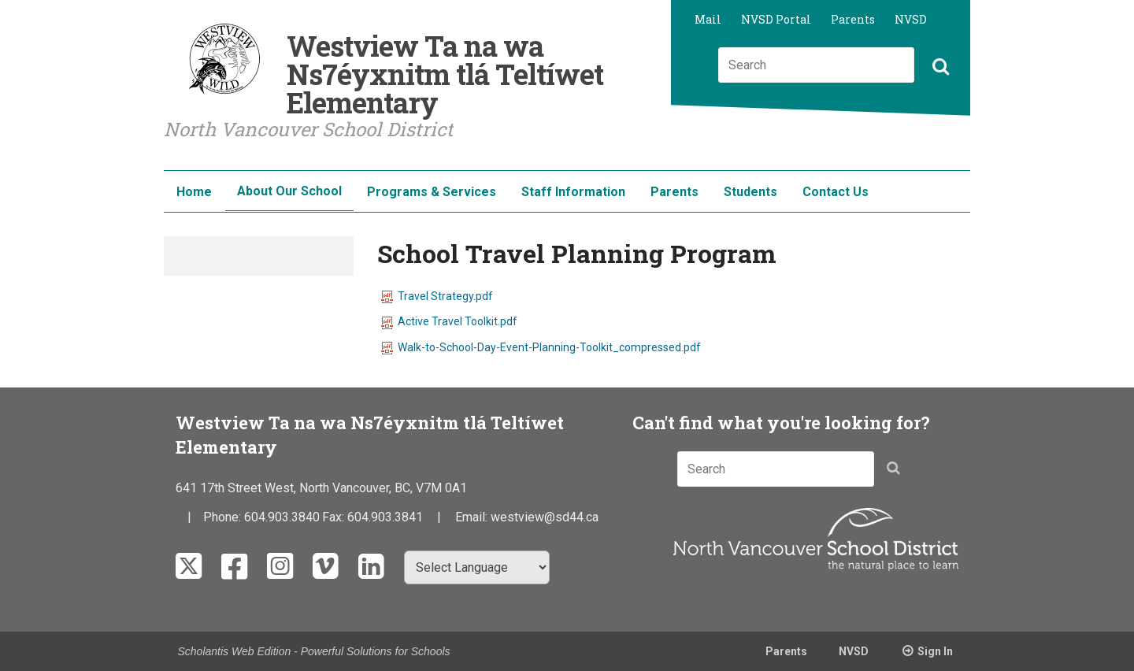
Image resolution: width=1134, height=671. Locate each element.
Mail (708, 19)
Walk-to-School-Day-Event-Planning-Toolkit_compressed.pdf (541, 347)
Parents (853, 19)
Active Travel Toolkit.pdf (449, 321)
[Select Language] (477, 567)
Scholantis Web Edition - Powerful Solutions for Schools (314, 651)
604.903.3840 (282, 517)
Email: (473, 517)
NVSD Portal (776, 19)
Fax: (334, 517)
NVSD (911, 19)
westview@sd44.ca (544, 517)
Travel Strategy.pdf (437, 296)
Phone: (223, 517)
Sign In (935, 651)
